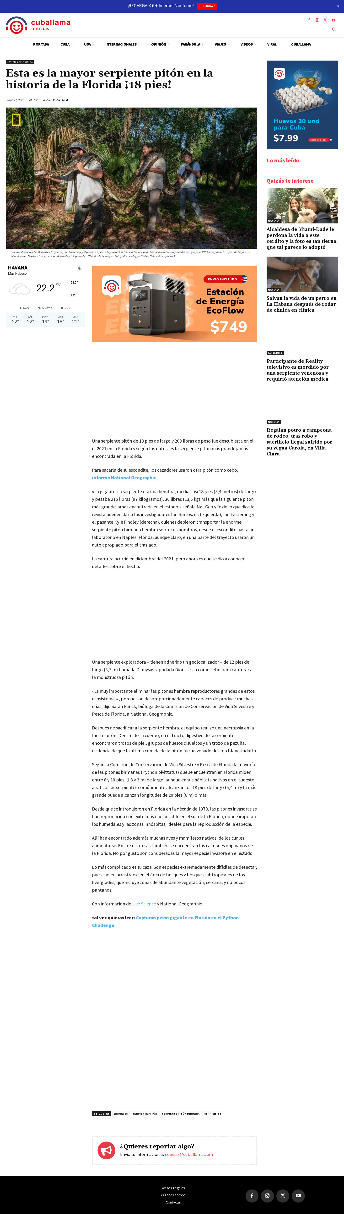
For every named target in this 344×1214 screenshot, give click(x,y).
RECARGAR (207, 6)
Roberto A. (60, 100)
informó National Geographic (124, 477)
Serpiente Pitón (145, 1113)
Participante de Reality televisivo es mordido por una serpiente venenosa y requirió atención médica (298, 370)
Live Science (144, 904)
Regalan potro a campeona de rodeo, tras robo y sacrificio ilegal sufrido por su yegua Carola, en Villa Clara (299, 442)
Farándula (275, 353)
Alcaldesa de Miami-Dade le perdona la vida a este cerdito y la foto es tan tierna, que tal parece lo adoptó (302, 238)
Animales (121, 1113)
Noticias (274, 221)
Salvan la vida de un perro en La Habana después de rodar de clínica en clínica (302, 304)
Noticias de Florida (20, 62)
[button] (333, 29)
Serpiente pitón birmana (180, 1113)
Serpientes (212, 1113)
